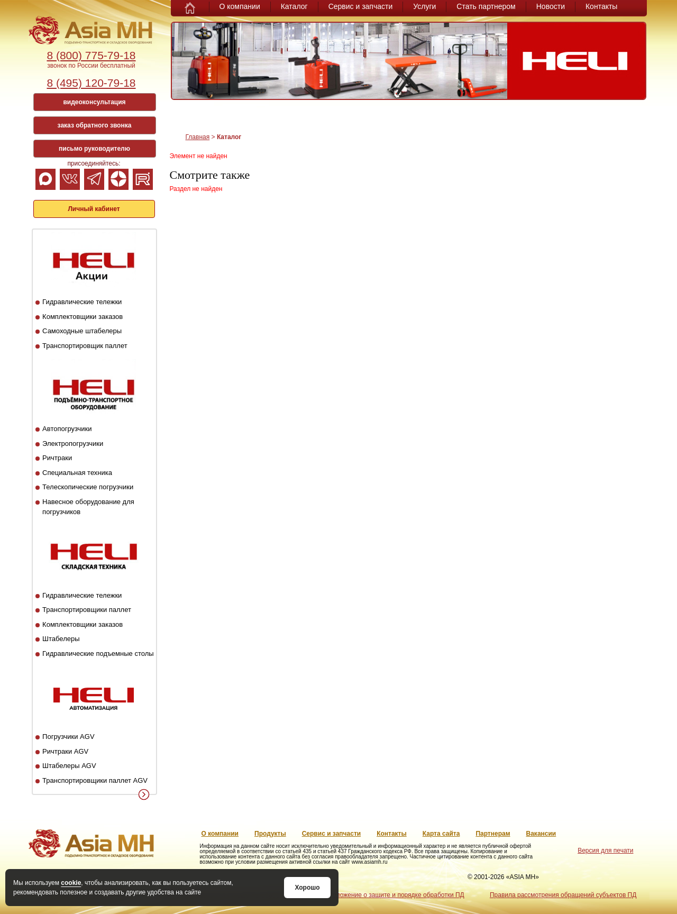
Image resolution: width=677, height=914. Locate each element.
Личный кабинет (94, 209)
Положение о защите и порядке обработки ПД (396, 895)
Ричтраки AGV (65, 751)
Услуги (424, 6)
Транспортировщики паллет (86, 610)
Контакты (601, 6)
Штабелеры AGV (69, 766)
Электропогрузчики (72, 443)
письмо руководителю (94, 148)
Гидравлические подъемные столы (98, 653)
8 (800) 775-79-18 (91, 55)
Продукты (270, 833)
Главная (198, 137)
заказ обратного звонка (95, 125)
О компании (239, 6)
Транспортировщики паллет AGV (95, 780)
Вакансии (541, 833)
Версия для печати (605, 850)
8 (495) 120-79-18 (91, 83)
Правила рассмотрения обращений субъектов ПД (563, 895)
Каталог (294, 6)
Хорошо (307, 887)
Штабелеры (60, 639)
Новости (550, 6)
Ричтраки (57, 458)
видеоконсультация (94, 102)
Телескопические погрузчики (87, 487)
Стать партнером (485, 6)
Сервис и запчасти (360, 6)
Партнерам (492, 833)
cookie (71, 882)
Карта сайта (441, 833)
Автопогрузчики (67, 429)
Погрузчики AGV (68, 737)
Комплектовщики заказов (82, 317)
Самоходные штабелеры (82, 331)
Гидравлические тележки (82, 302)
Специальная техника (77, 473)
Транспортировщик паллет (84, 346)
